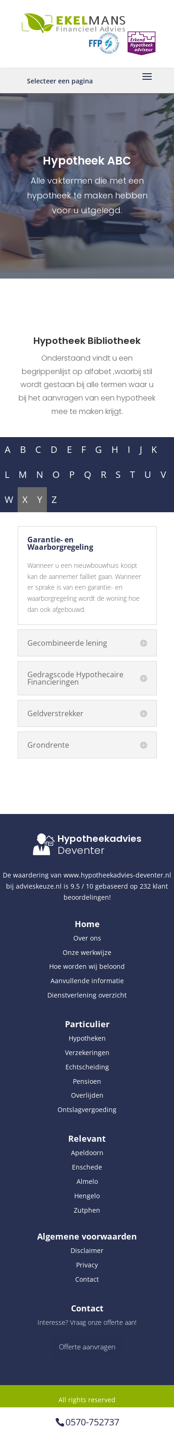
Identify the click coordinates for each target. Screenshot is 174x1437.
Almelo (87, 1181)
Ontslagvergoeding (87, 1109)
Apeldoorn (87, 1152)
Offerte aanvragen (87, 1346)
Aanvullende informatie (87, 980)
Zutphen (87, 1210)
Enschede (87, 1167)
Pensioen (87, 1081)
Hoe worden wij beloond (87, 966)
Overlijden (87, 1095)
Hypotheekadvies (100, 838)
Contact (87, 1279)
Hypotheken (87, 1038)
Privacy (87, 1264)
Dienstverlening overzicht (87, 995)
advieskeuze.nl (39, 886)
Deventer (81, 850)
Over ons (87, 938)
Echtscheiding (87, 1066)
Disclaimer (87, 1250)
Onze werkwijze (87, 952)
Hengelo (87, 1195)
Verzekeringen (87, 1052)
